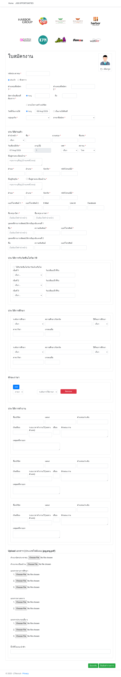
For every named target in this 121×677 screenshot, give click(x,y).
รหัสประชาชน (14, 73)
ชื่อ (28, 135)
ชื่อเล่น (82, 135)
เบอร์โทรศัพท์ (67, 228)
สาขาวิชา (17, 329)
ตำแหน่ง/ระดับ (83, 417)
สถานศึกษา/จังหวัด (53, 319)
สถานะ (82, 146)
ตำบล (11, 169)
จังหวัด (46, 169)
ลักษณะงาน (66, 427)
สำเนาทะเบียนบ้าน (18, 564)
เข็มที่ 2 (16, 280)
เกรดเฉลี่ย (49, 329)
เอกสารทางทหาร (18, 598)
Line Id (73, 203)
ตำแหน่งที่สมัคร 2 (59, 87)
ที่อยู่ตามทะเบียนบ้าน (17, 156)
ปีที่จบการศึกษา (99, 319)
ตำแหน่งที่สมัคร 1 (14, 87)
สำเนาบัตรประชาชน (19, 557)
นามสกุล (56, 135)
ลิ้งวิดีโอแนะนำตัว (18, 647)
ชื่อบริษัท (16, 417)
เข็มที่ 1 (16, 270)
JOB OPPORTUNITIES (24, 3)
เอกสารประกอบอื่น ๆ (19, 620)
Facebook (92, 203)
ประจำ (13, 80)
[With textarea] (25, 162)
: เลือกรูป (105, 69)
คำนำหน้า (13, 135)
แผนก (47, 417)
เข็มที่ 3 (16, 291)
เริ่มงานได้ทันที (61, 111)
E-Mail (46, 203)
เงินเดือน (16, 427)
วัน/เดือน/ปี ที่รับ (52, 270)
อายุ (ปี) (38, 146)
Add (16, 387)
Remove (68, 391)
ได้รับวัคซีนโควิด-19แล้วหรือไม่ (29, 267)
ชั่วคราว (23, 80)
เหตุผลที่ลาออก (19, 440)
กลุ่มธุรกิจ (12, 118)
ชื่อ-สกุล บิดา (14, 213)
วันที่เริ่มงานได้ (14, 111)
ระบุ (30, 96)
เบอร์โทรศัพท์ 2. (32, 203)
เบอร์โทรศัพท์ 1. (15, 203)
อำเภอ (29, 169)
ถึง (56, 96)
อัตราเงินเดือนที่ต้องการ (14, 97)
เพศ (63, 146)
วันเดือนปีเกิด (14, 146)
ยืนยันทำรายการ (107, 665)
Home (10, 3)
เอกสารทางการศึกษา (19, 571)
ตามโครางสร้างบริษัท (37, 105)
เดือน (55, 427)
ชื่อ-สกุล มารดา (42, 213)
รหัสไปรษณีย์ (67, 169)
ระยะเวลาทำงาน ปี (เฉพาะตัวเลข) (40, 428)
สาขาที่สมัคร (59, 118)
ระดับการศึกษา (19, 319)
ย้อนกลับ (93, 665)
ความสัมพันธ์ (41, 228)
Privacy (25, 673)
